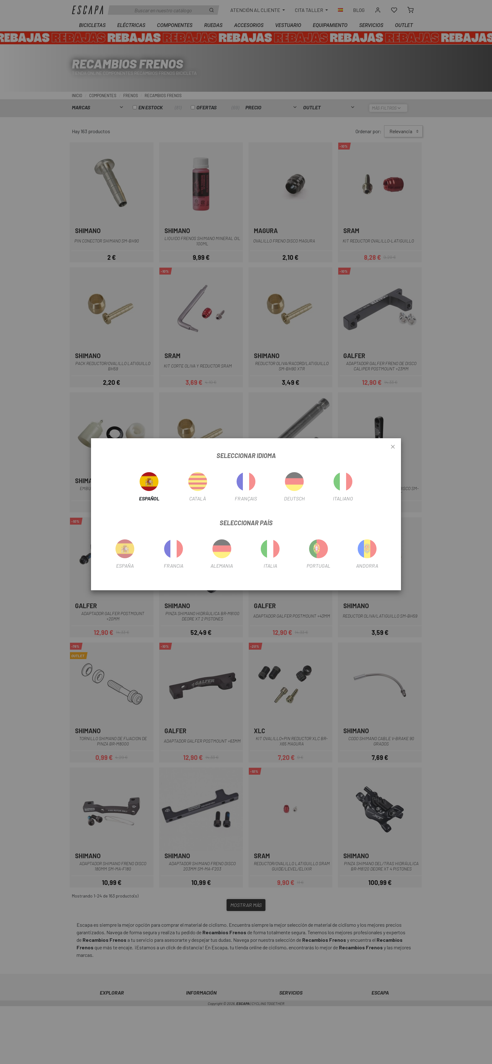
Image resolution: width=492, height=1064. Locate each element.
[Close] (393, 447)
